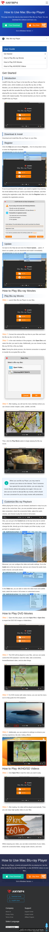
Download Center (15, 896)
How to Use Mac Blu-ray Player (24, 860)
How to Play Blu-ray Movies (14, 58)
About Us (8, 911)
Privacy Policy (10, 914)
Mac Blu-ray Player (11, 38)
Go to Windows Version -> (24, 31)
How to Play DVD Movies (13, 62)
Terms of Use (9, 917)
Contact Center (29, 914)
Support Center (29, 911)
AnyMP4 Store (14, 901)
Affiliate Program (29, 917)
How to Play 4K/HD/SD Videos (15, 66)
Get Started (8, 54)
